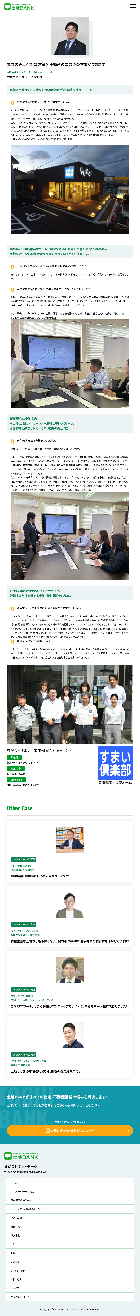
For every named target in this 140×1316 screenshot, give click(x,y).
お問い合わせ (18, 1279)
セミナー (15, 1244)
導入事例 (15, 1235)
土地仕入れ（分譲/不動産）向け (26, 1209)
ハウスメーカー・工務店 (22, 1191)
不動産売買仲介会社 (21, 1200)
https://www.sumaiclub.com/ (23, 784)
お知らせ (15, 1261)
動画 (13, 1252)
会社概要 (15, 1288)
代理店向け (16, 1217)
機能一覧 (15, 1226)
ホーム (14, 1182)
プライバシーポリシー (21, 1296)
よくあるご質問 (18, 1270)
